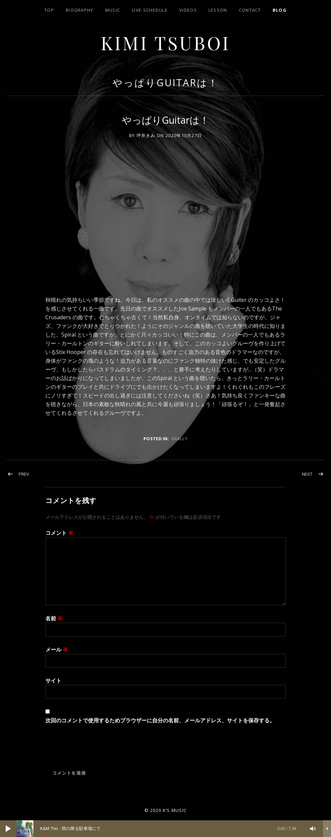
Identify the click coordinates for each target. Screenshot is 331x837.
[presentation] (96, 750)
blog (280, 10)
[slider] (160, 828)
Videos (188, 10)
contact (250, 10)
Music (112, 10)
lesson (218, 10)
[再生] (8, 828)
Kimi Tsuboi (166, 42)
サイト (53, 680)
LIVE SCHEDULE (150, 10)
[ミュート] (313, 828)
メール (56, 649)
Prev (24, 474)
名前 (54, 618)
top (49, 10)
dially (180, 439)
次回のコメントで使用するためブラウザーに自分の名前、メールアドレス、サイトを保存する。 (160, 720)
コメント (59, 532)
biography (79, 10)
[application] (165, 828)
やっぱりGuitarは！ (165, 82)
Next (307, 474)
